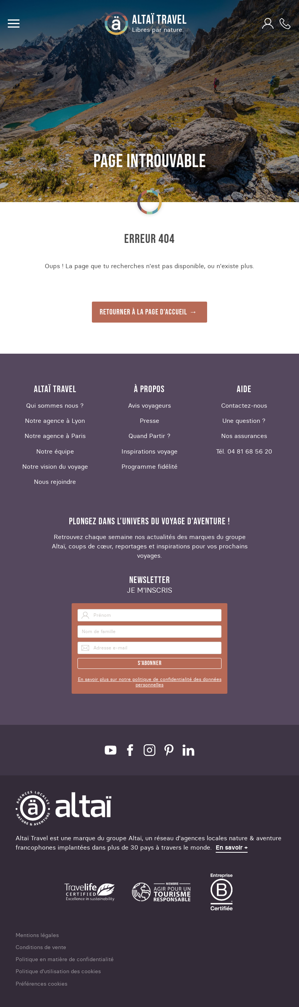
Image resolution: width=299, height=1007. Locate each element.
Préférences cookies (41, 984)
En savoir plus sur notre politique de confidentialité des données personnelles (150, 682)
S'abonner (150, 663)
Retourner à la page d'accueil (143, 312)
